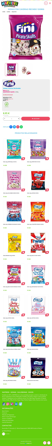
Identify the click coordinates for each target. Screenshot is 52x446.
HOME (3, 11)
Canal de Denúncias (7, 422)
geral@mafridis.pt (6, 430)
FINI (7, 100)
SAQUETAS (14, 11)
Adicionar (36, 118)
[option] (26, 37)
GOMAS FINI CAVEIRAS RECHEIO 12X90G (26, 9)
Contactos (4, 413)
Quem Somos (5, 411)
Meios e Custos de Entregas (9, 416)
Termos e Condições (7, 418)
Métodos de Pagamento (8, 414)
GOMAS (8, 11)
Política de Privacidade (7, 420)
